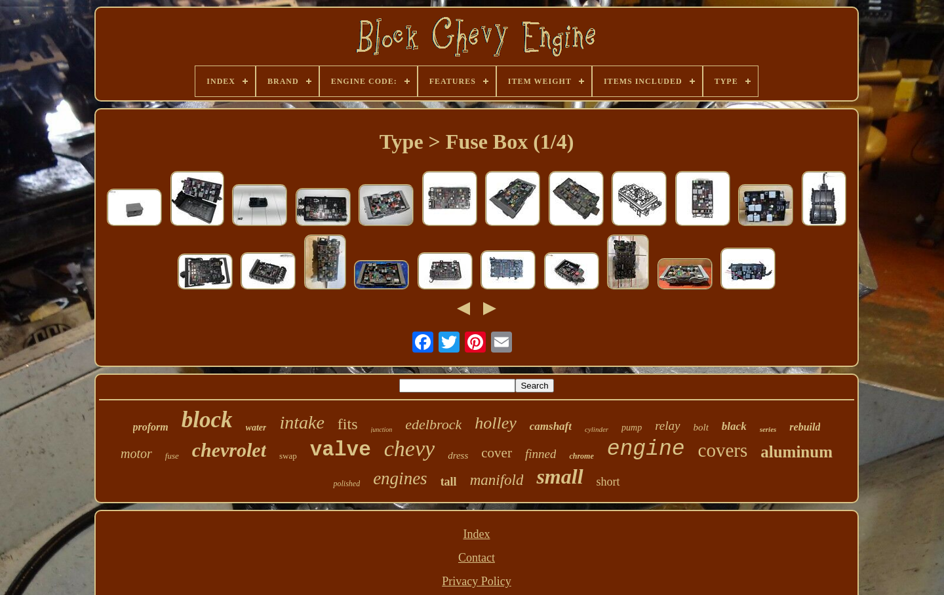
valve (340, 449)
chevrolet (229, 450)
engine (646, 449)
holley (496, 422)
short (608, 481)
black (734, 426)
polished (346, 483)
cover (496, 453)
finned (541, 454)
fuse (172, 456)
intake (301, 422)
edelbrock (433, 424)
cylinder (596, 429)
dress (458, 455)
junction (382, 429)
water (256, 427)
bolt (701, 427)
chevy (409, 448)
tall (449, 481)
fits (348, 423)
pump (631, 427)
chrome (581, 456)
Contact (476, 557)
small (559, 476)
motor (136, 453)
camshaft (551, 426)
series (768, 429)
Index (476, 534)
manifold (497, 480)
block (207, 419)
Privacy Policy (476, 581)
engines (400, 478)
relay (667, 425)
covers (723, 450)
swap (288, 456)
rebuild (804, 426)
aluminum (796, 452)
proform (150, 426)
